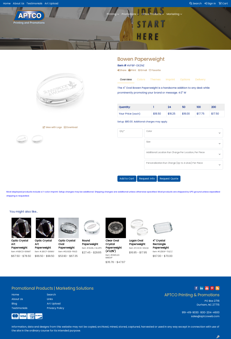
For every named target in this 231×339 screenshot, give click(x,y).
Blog (14, 303)
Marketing (173, 14)
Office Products (151, 14)
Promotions (129, 14)
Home (7, 3)
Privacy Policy (55, 308)
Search (195, 3)
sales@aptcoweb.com (205, 316)
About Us (18, 3)
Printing (111, 14)
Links (50, 299)
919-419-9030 (190, 312)
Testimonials (34, 3)
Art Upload (51, 3)
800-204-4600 (209, 312)
